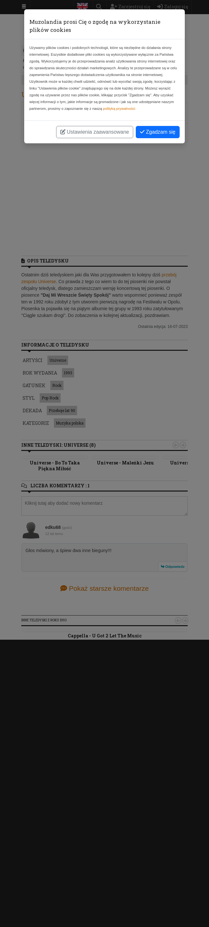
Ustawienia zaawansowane (94, 132)
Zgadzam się (157, 132)
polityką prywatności (119, 108)
